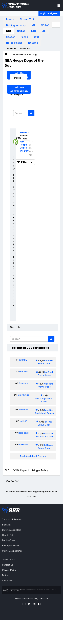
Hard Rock (23, 432)
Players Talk (27, 19)
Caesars (23, 383)
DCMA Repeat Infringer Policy (30, 470)
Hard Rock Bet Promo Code (44, 435)
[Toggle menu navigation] (59, 5)
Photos (18, 94)
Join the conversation (19, 89)
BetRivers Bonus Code (45, 447)
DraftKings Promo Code (44, 400)
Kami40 (24, 132)
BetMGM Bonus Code (45, 362)
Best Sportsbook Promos (33, 456)
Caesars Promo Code (45, 385)
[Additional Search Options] (46, 339)
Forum (10, 19)
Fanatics (23, 409)
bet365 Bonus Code (45, 423)
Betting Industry (16, 25)
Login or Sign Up (49, 13)
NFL (33, 25)
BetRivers (23, 444)
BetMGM (23, 360)
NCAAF (45, 25)
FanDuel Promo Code (45, 374)
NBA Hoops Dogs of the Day (24, 146)
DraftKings (23, 394)
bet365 (23, 421)
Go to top (12, 481)
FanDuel (23, 371)
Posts (17, 78)
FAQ (7, 470)
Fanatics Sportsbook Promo (44, 412)
